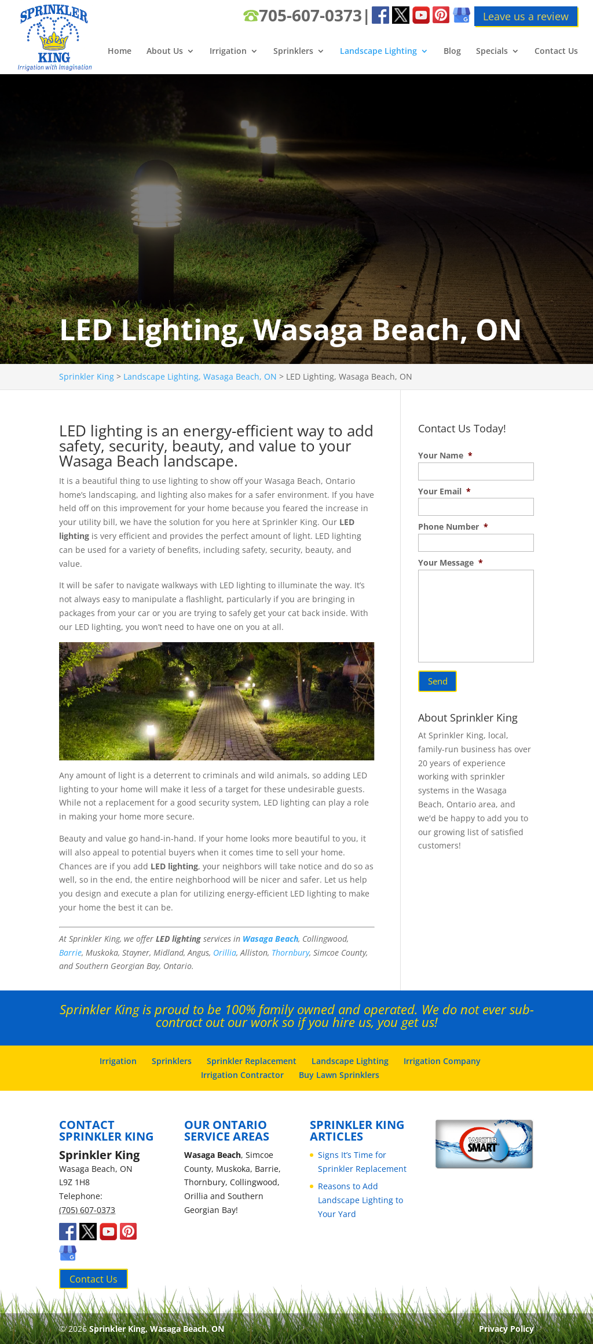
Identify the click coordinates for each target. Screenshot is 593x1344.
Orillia (224, 952)
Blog (452, 51)
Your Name (445, 455)
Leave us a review (526, 16)
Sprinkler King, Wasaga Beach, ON (156, 1328)
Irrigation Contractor (242, 1074)
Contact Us (556, 51)
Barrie (70, 952)
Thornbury (290, 952)
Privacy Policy (506, 1328)
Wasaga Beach (270, 938)
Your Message (450, 563)
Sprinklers (293, 51)
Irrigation (228, 51)
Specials (492, 51)
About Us (165, 51)
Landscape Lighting (378, 51)
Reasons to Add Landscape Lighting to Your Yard (360, 1200)
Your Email (444, 491)
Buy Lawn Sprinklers (339, 1074)
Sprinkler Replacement (251, 1060)
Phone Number (453, 527)
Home (119, 51)
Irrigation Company (442, 1060)
